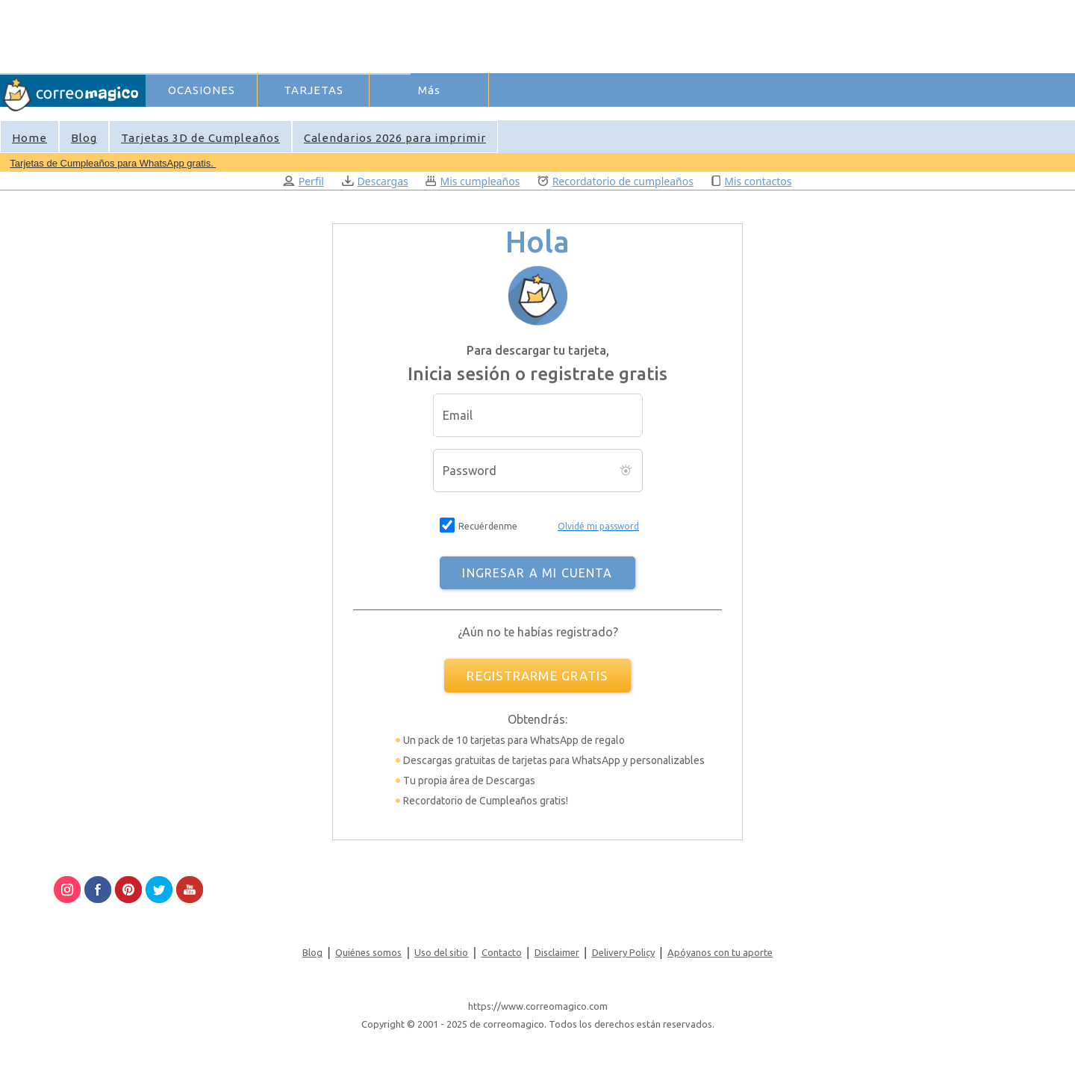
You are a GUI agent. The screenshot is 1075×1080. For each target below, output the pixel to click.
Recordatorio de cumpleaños (616, 181)
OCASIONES (201, 90)
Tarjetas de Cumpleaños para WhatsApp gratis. (113, 163)
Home (29, 137)
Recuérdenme (487, 526)
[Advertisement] (419, 34)
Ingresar (380, 115)
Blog (84, 137)
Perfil (303, 181)
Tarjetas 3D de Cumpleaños (200, 137)
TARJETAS (313, 90)
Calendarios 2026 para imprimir (395, 137)
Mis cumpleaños (473, 181)
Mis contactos (751, 181)
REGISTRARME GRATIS (537, 675)
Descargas (375, 181)
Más (429, 90)
